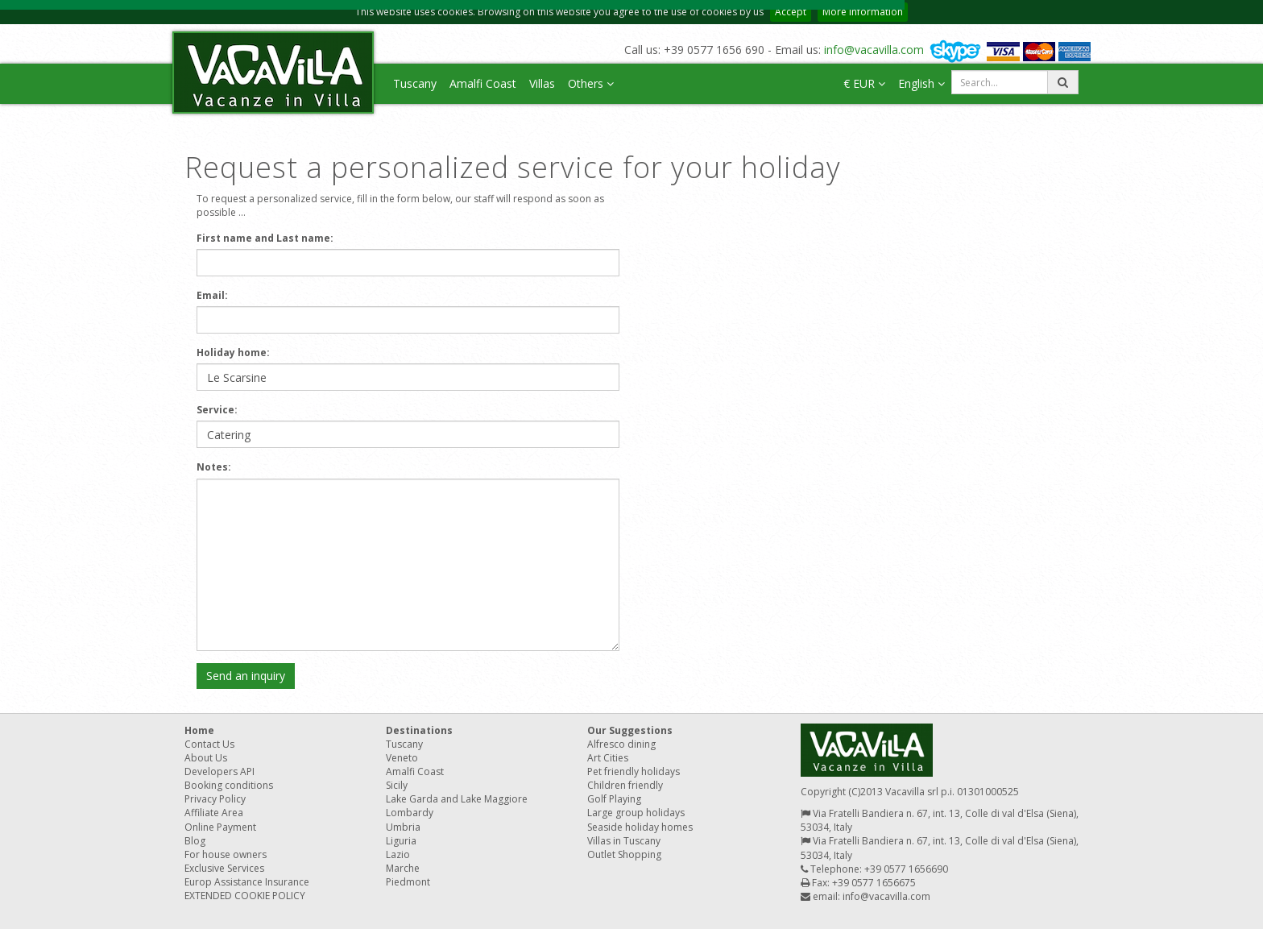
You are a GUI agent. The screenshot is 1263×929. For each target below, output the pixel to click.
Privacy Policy (215, 799)
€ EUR (864, 83)
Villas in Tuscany (623, 841)
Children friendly (625, 785)
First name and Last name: (265, 238)
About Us (205, 758)
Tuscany (415, 83)
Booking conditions (228, 785)
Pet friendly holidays (633, 771)
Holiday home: (233, 352)
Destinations (419, 730)
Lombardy (409, 812)
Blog (194, 841)
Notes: (214, 467)
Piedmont (408, 882)
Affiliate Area (213, 812)
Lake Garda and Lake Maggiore (457, 799)
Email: (212, 295)
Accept (790, 12)
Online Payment (220, 827)
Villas (542, 83)
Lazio (398, 854)
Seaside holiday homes (640, 827)
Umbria (403, 827)
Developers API (219, 771)
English (921, 83)
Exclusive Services (224, 868)
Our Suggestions (630, 730)
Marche (403, 868)
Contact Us (209, 744)
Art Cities (607, 758)
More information (862, 12)
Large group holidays (636, 812)
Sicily (397, 785)
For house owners (225, 854)
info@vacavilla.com (874, 49)
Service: (217, 410)
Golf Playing (614, 799)
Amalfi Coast (482, 83)
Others (591, 83)
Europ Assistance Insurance (246, 882)
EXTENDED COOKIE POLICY (244, 895)
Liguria (401, 841)
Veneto (402, 758)
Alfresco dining (621, 744)
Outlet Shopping (624, 854)
